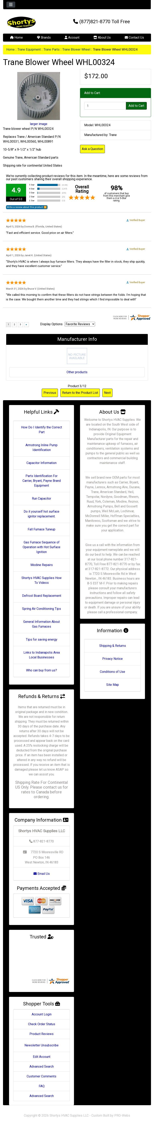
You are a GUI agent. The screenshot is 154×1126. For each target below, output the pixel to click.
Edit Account (41, 1057)
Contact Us (134, 37)
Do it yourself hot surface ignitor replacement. (41, 514)
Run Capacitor (41, 498)
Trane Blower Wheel (76, 49)
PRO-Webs (122, 1115)
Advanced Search (41, 1066)
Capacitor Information (41, 463)
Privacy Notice (112, 659)
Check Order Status (41, 1024)
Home (16, 37)
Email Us (41, 874)
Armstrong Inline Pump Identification (41, 447)
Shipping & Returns (112, 646)
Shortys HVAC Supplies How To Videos (41, 580)
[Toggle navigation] (10, 5)
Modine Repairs (41, 565)
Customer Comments (41, 1076)
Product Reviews (41, 1034)
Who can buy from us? (41, 670)
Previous (50, 393)
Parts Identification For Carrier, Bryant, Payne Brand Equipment (41, 480)
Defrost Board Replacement (41, 596)
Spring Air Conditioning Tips (41, 609)
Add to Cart (136, 106)
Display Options (51, 324)
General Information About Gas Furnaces (41, 624)
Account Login (42, 1014)
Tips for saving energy (41, 639)
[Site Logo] (27, 22)
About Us (102, 37)
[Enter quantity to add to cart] (105, 106)
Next (107, 393)
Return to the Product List (80, 393)
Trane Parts (52, 49)
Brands (44, 37)
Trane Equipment (29, 49)
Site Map (112, 685)
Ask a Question (92, 149)
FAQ (42, 1086)
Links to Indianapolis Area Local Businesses (41, 655)
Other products (77, 372)
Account (72, 37)
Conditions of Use (112, 672)
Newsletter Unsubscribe (41, 1045)
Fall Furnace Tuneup (41, 529)
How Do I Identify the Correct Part (41, 429)
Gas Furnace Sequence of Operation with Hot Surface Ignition (41, 547)
